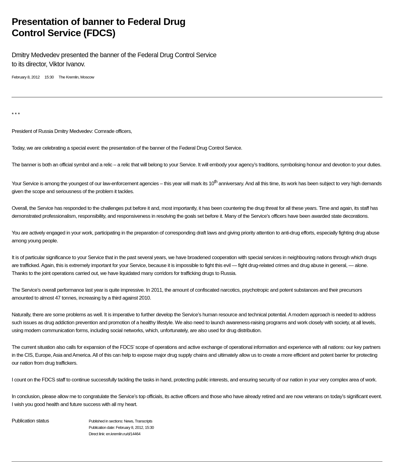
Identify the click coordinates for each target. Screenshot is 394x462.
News (128, 421)
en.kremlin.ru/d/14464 (123, 434)
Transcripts (143, 421)
